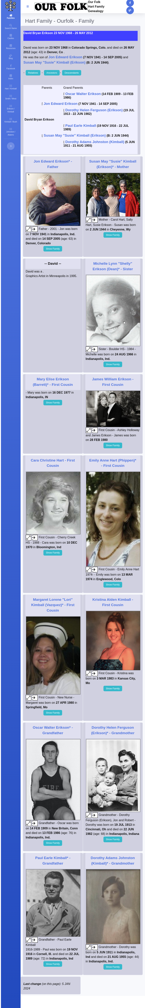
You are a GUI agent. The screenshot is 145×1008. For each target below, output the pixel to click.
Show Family (53, 248)
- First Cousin (52, 605)
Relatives (33, 72)
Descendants (72, 72)
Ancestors (51, 72)
